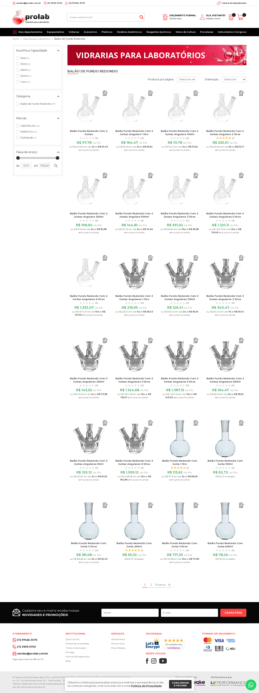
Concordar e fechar (180, 684)
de (17, 165)
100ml (26, 63)
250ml (26, 69)
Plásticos (106, 32)
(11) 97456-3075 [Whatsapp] (77, 3)
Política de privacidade (77, 643)
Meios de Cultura (186, 32)
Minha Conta (118, 643)
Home (16, 38)
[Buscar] (141, 17)
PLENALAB (28, 137)
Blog (68, 661)
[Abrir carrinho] (241, 17)
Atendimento (118, 639)
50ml (25, 58)
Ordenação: (212, 79)
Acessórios (90, 32)
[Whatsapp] (251, 684)
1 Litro (25, 81)
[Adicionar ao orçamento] (105, 93)
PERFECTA (29, 131)
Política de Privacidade (146, 685)
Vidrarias (74, 32)
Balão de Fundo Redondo (69, 38)
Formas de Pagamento (78, 656)
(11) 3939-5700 (54, 3)
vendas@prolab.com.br (28, 3)
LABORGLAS (30, 125)
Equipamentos (55, 32)
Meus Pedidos (118, 648)
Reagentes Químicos (158, 32)
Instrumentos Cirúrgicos (232, 32)
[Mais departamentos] (27, 32)
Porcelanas (206, 32)
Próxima (160, 584)
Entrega (70, 652)
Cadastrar (233, 612)
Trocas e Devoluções (76, 648)
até (36, 165)
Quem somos (72, 639)
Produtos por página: (161, 79)
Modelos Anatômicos (129, 32)
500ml (26, 75)
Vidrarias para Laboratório (36, 38)
